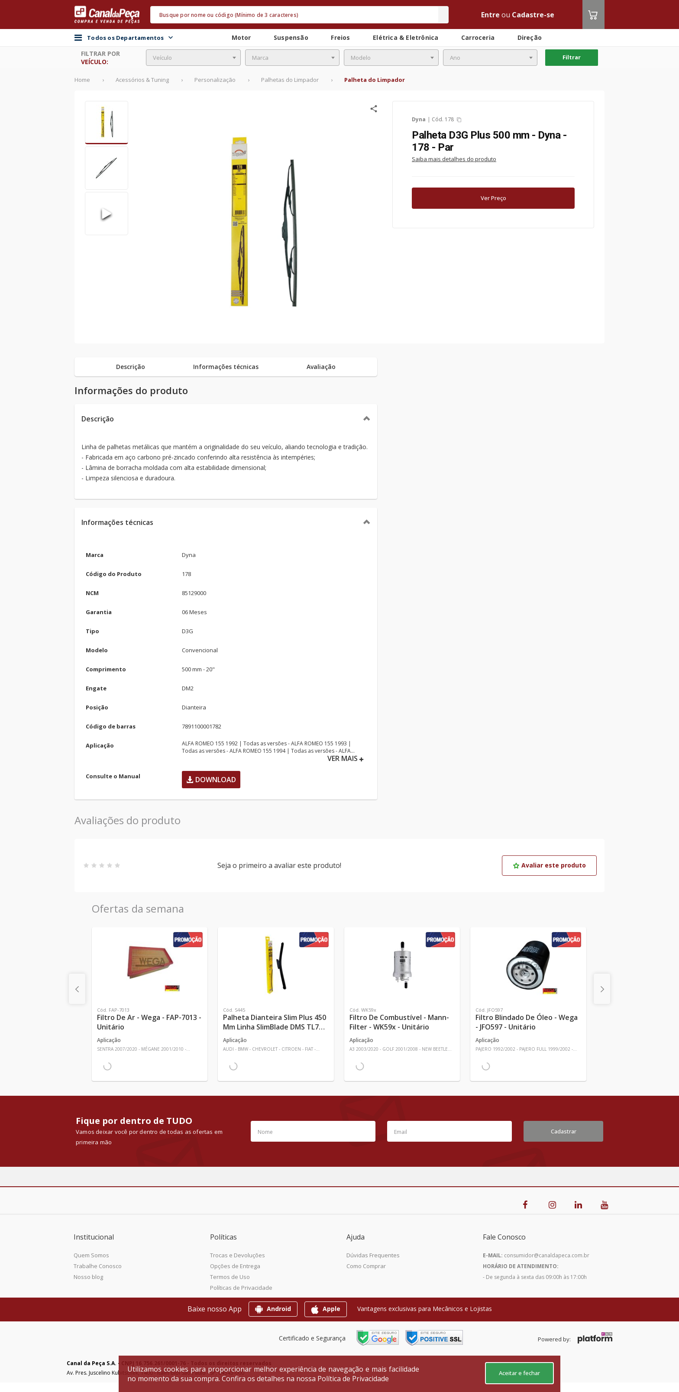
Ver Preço (493, 198)
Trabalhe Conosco (98, 1266)
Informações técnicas (117, 522)
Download (211, 779)
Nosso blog (88, 1277)
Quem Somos (91, 1255)
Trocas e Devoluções (237, 1255)
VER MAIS (345, 758)
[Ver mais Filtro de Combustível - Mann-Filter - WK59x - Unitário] (402, 965)
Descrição (97, 419)
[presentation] (77, 988)
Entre (490, 14)
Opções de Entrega (235, 1266)
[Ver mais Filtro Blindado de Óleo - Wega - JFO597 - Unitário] (528, 965)
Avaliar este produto (549, 865)
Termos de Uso (230, 1277)
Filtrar (572, 57)
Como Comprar (366, 1266)
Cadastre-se (533, 14)
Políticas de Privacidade (241, 1288)
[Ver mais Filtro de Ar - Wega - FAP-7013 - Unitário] (150, 965)
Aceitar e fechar (519, 1373)
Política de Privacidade (353, 1378)
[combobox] (193, 57)
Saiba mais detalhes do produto (454, 159)
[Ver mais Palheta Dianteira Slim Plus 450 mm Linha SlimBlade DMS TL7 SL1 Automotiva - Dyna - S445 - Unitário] (276, 965)
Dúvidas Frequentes (373, 1255)
